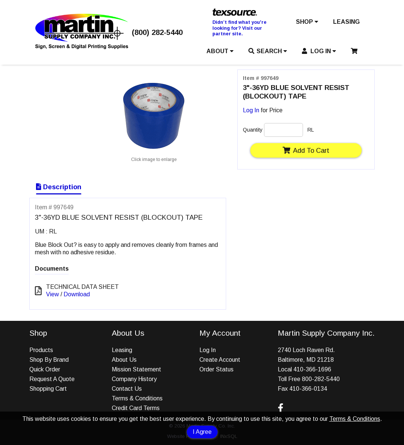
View (52, 294)
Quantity (253, 130)
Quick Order (44, 369)
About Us (124, 360)
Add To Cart (306, 150)
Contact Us (127, 389)
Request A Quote (52, 379)
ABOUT (220, 51)
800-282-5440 (321, 379)
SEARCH (267, 51)
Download (76, 294)
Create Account (219, 360)
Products (41, 350)
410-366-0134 (308, 389)
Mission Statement (136, 369)
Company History (134, 379)
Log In (251, 110)
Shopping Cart (48, 389)
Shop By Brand (49, 360)
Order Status (216, 369)
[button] (307, 23)
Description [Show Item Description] (58, 187)
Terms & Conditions (354, 419)
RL (310, 130)
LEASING (346, 22)
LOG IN (319, 51)
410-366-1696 (312, 369)
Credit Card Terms (136, 408)
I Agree (202, 432)
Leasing (122, 350)
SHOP (307, 22)
